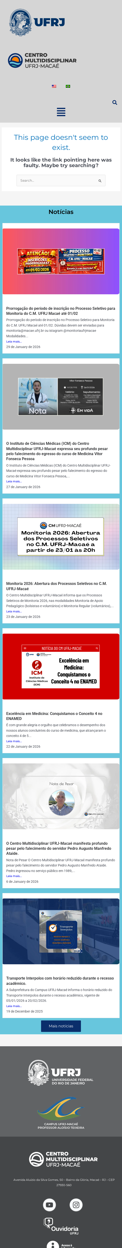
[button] (61, 112)
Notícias (61, 211)
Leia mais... (14, 341)
